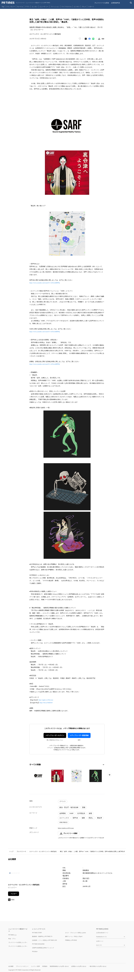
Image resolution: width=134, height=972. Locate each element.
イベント (62, 801)
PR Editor (35, 951)
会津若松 (62, 813)
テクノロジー (10, 7)
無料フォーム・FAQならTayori (73, 936)
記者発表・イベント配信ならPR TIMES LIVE (44, 940)
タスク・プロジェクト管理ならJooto (75, 933)
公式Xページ (99, 941)
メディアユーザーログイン (54, 735)
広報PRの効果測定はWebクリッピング (43, 948)
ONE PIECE (63, 822)
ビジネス (77, 7)
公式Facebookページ (102, 933)
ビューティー (44, 7)
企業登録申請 (115, 3)
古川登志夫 (81, 813)
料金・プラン (12, 939)
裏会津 (99, 818)
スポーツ (91, 7)
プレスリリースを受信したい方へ (17, 942)
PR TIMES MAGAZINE (38, 944)
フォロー (13, 894)
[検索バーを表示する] (130, 2)
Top (3, 7)
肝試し (91, 818)
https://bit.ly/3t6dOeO (46, 702)
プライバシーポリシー (22, 966)
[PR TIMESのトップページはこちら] (26, 2)
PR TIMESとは (12, 935)
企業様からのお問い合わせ (78, 966)
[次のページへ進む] (109, 775)
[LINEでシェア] (93, 38)
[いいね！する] (80, 38)
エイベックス (64, 818)
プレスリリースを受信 (101, 3)
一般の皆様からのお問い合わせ (97, 966)
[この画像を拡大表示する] (38, 776)
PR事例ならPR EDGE (71, 940)
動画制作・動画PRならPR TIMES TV (42, 936)
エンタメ (34, 7)
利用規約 (44, 966)
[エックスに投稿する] (85, 38)
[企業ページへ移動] (14, 873)
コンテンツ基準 (35, 966)
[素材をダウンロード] (99, 38)
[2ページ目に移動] (104, 764)
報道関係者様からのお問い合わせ (59, 966)
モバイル (20, 7)
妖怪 (90, 813)
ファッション (54, 7)
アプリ (27, 7)
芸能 (83, 807)
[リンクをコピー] (103, 38)
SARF (71, 813)
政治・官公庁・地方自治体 (68, 807)
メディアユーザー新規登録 (79, 735)
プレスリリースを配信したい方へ (17, 946)
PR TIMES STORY (37, 933)
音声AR (75, 818)
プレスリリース (21, 851)
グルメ (84, 7)
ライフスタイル (66, 7)
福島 (83, 818)
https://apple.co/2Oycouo (45, 700)
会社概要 (10, 966)
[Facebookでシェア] (89, 38)
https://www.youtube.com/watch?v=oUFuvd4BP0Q (44, 283)
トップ (11, 851)
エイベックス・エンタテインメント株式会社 (43, 851)
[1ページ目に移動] (103, 764)
